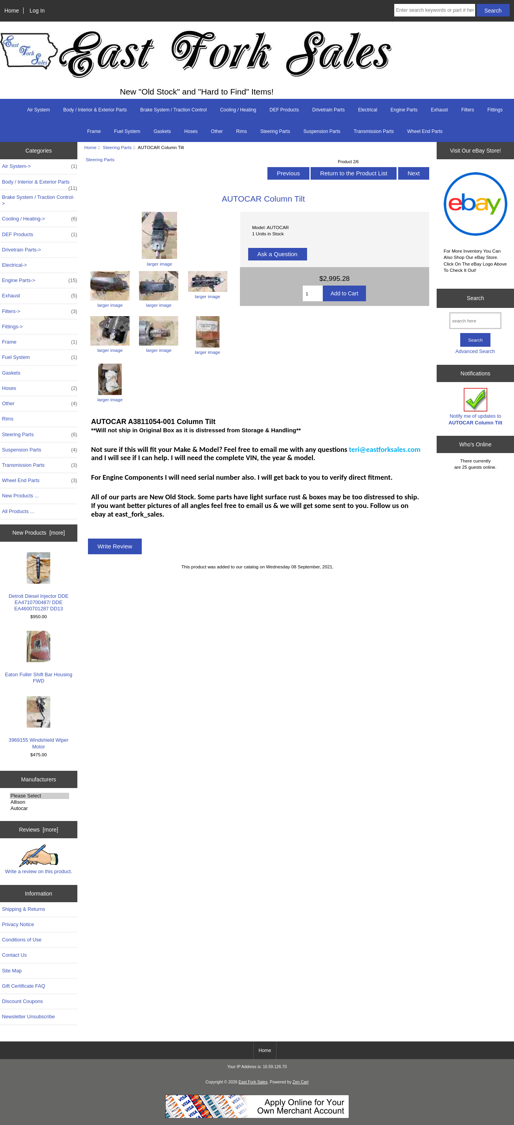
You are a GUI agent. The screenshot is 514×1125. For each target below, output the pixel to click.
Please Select (39, 796)
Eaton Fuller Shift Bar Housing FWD (39, 657)
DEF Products (284, 110)
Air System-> (39, 166)
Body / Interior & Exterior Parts (95, 110)
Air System (38, 110)
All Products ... (18, 511)
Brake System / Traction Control (173, 110)
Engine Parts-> (39, 280)
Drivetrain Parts (328, 110)
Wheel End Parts (425, 131)
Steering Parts (117, 147)
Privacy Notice (18, 924)
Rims (241, 131)
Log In (37, 10)
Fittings (495, 110)
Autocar (39, 808)
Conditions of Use (22, 940)
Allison (39, 802)
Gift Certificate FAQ (23, 986)
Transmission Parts (374, 131)
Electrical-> (14, 265)
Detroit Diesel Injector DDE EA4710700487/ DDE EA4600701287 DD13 (38, 582)
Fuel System (127, 131)
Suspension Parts (322, 131)
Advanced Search (475, 351)
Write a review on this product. (38, 859)
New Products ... (20, 496)
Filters (467, 110)
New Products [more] (38, 533)
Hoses (191, 131)
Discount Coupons (22, 1001)
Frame (94, 131)
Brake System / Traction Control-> (38, 200)
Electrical (367, 110)
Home (11, 10)
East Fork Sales (253, 1082)
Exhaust (439, 110)
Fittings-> (12, 326)
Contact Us (14, 955)
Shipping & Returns (23, 909)
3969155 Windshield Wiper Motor (38, 722)
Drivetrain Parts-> (21, 250)
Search (475, 298)
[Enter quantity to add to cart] (313, 293)
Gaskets (162, 131)
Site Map (12, 971)
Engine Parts (404, 110)
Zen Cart (301, 1082)
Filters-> (39, 311)
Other (217, 131)
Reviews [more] (38, 829)
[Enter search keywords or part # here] (434, 10)
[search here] (475, 320)
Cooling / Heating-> (39, 219)
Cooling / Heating (238, 110)
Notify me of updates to (475, 406)
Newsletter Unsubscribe (28, 1016)
